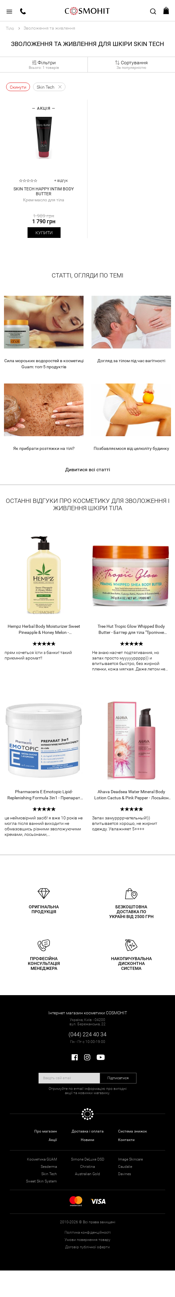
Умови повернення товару (87, 1240)
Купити (44, 232)
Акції (53, 1140)
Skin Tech (49, 1174)
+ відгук (61, 180)
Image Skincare (130, 1159)
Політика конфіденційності (88, 1232)
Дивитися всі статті (87, 469)
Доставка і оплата (88, 1131)
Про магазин (45, 1131)
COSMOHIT (87, 10)
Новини (87, 1140)
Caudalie (125, 1166)
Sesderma (49, 1166)
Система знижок (132, 1131)
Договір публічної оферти (87, 1247)
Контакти (126, 1140)
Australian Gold (87, 1174)
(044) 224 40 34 (87, 1034)
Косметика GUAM (42, 1159)
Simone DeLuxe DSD (87, 1159)
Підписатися (118, 1078)
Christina (87, 1166)
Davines (124, 1174)
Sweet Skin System (41, 1181)
